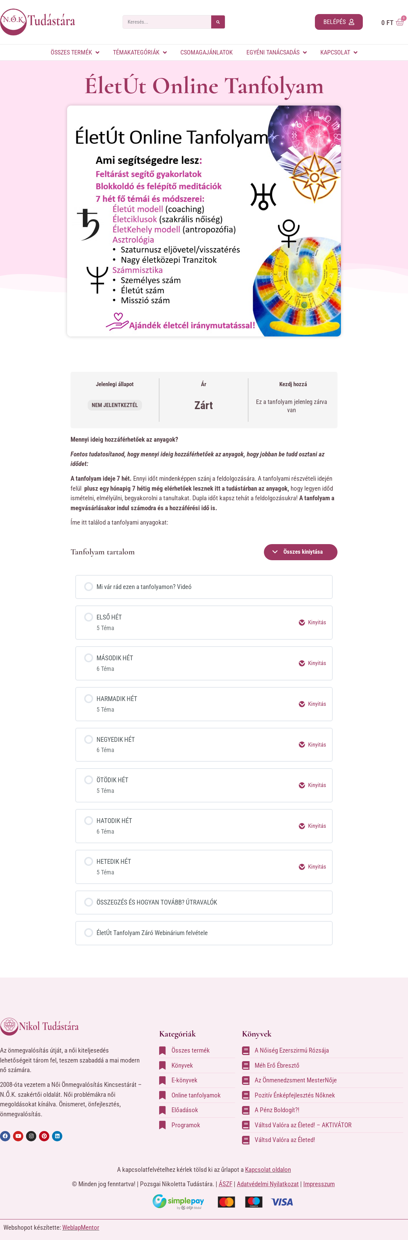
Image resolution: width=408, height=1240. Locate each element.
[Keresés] (218, 21)
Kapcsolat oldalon (268, 1163)
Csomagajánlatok (206, 52)
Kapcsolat (338, 52)
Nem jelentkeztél (115, 405)
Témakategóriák (140, 52)
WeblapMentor (80, 1221)
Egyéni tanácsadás (276, 52)
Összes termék (75, 52)
